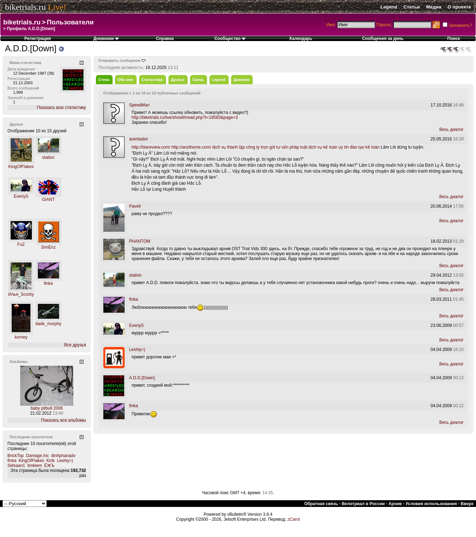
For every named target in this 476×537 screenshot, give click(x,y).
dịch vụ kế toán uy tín (328, 147)
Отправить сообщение (119, 60)
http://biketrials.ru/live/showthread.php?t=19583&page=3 (185, 117)
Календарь (300, 38)
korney (21, 337)
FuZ (21, 244)
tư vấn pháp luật (291, 147)
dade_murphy (48, 323)
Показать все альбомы (63, 420)
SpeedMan (139, 105)
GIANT (48, 199)
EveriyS (21, 196)
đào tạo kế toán (364, 147)
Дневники (106, 38)
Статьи (411, 7)
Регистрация (37, 38)
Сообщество (230, 38)
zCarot (293, 519)
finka (48, 283)
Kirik (50, 460)
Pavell (135, 206)
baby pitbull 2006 (47, 408)
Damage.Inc (37, 455)
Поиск (453, 38)
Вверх (467, 503)
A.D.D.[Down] (142, 377)
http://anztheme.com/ (191, 147)
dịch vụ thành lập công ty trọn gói (243, 147)
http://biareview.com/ (151, 147)
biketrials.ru (25, 7)
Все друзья (75, 344)
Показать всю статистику (61, 107)
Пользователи (70, 22)
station (48, 157)
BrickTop (15, 455)
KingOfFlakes (21, 166)
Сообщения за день (382, 38)
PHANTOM (139, 241)
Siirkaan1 (16, 465)
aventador (138, 139)
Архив (395, 503)
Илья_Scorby (21, 294)
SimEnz (48, 247)
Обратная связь (321, 503)
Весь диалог (451, 129)
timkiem (34, 465)
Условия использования (431, 503)
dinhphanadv (63, 455)
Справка (165, 38)
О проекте (459, 7)
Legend (388, 7)
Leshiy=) (65, 460)
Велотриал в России (363, 503)
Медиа (433, 7)
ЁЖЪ (49, 465)
